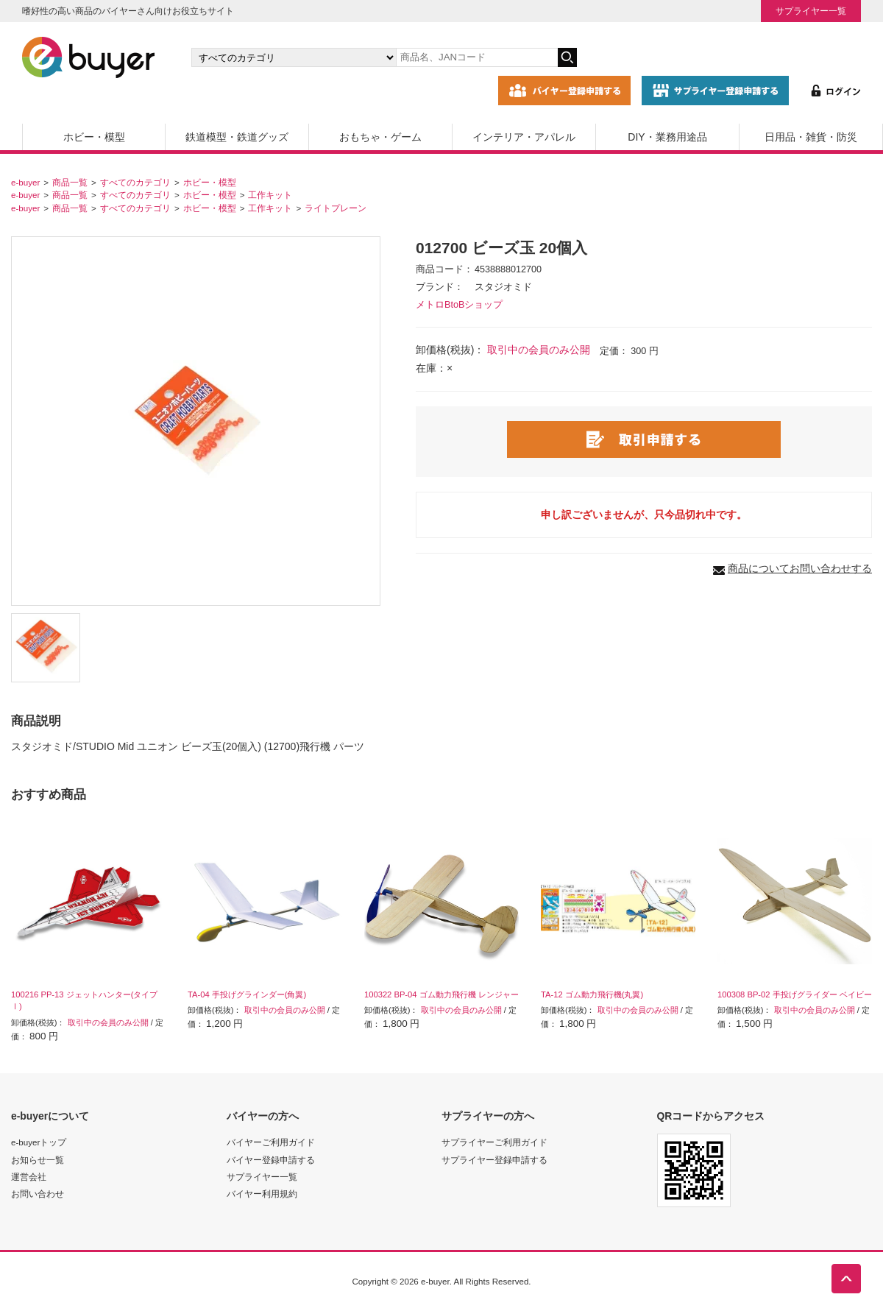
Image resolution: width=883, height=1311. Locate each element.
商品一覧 (70, 182)
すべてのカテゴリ (135, 182)
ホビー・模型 (94, 137)
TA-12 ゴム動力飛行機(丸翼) (592, 994)
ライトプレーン (335, 208)
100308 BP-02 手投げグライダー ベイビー (794, 994)
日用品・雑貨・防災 (811, 137)
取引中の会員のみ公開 (538, 350)
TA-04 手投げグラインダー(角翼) (247, 994)
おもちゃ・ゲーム (380, 137)
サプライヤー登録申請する (494, 1160)
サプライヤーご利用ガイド (494, 1142)
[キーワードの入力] (477, 57)
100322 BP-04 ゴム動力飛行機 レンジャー (441, 994)
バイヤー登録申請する (271, 1160)
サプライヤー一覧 (811, 10)
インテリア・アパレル (523, 137)
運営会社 (28, 1176)
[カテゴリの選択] (293, 57)
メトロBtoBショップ (459, 305)
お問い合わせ (37, 1193)
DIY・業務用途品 (667, 137)
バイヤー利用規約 (262, 1193)
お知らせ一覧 (37, 1160)
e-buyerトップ (38, 1142)
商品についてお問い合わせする (800, 568)
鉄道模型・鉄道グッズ (236, 137)
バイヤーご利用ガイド (271, 1142)
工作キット (270, 194)
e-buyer (25, 182)
